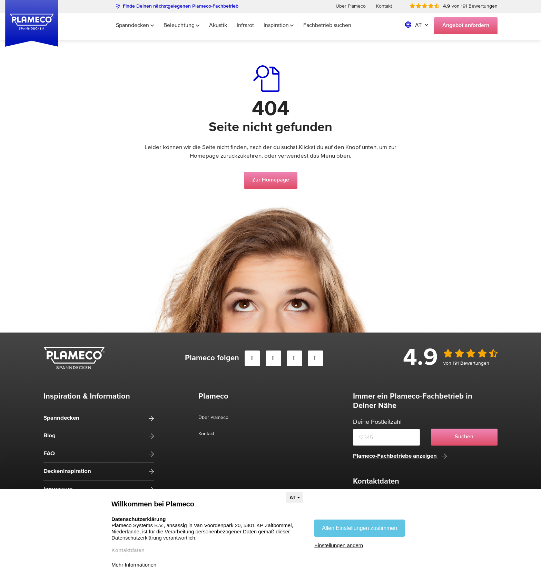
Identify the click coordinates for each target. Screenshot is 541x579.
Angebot (465, 25)
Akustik (218, 25)
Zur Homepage (270, 180)
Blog (49, 436)
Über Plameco (351, 6)
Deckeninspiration (67, 471)
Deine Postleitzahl (377, 422)
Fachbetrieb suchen (327, 25)
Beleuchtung (181, 25)
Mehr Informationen (133, 565)
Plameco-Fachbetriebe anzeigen (400, 456)
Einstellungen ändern (338, 545)
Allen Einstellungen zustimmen (359, 528)
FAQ (49, 454)
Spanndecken (135, 25)
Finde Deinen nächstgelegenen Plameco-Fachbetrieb (177, 6)
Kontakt (384, 6)
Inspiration (279, 25)
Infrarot (245, 25)
